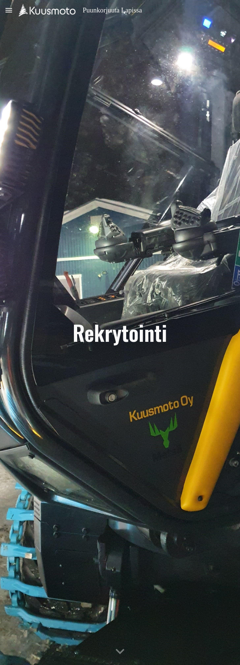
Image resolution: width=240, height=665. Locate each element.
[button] (9, 10)
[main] (120, 332)
